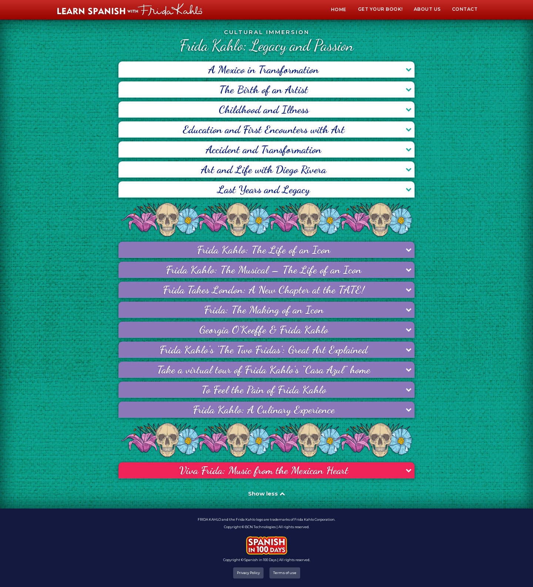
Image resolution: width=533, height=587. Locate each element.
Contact (465, 9)
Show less (266, 493)
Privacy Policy (248, 573)
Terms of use (284, 573)
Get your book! (380, 9)
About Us (427, 9)
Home (338, 9)
